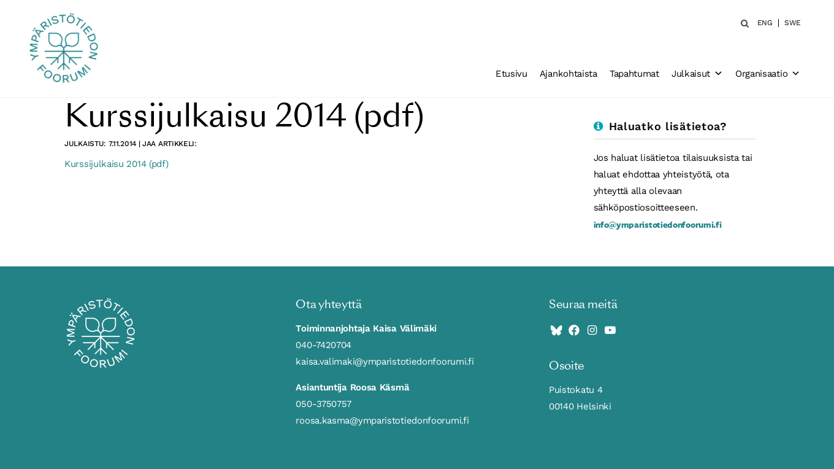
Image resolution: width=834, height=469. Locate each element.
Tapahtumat (634, 73)
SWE (792, 23)
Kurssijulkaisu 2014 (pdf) (116, 163)
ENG (765, 23)
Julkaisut (697, 73)
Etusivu (511, 73)
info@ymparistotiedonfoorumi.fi (658, 224)
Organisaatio (767, 73)
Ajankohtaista (568, 73)
